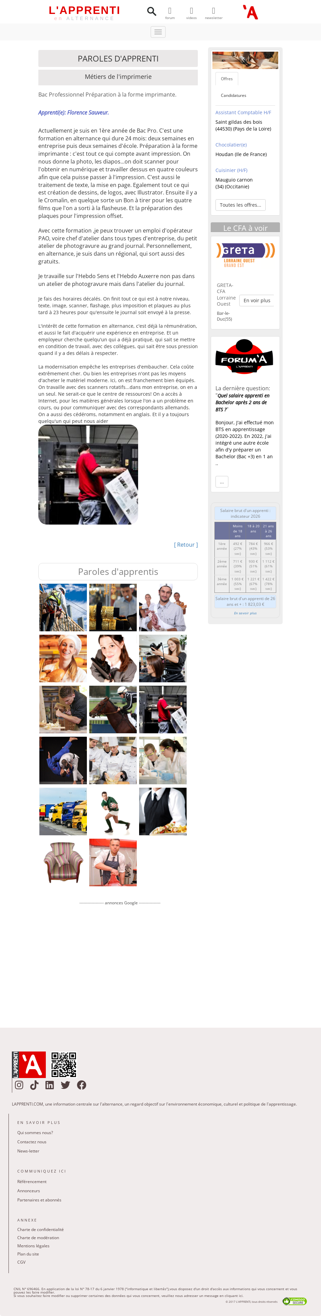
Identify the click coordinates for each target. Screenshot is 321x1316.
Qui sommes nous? (35, 1132)
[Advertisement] (120, 962)
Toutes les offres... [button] (240, 205)
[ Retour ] (186, 544)
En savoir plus (245, 613)
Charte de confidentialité (40, 1229)
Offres (227, 79)
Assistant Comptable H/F (243, 112)
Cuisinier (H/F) (231, 170)
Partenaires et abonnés (39, 1200)
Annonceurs (28, 1191)
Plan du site (28, 1254)
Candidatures (233, 95)
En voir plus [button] (257, 300)
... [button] (222, 481)
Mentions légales (33, 1246)
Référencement (31, 1181)
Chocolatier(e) (231, 144)
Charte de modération (38, 1238)
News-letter (28, 1151)
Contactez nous (31, 1142)
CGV (21, 1262)
